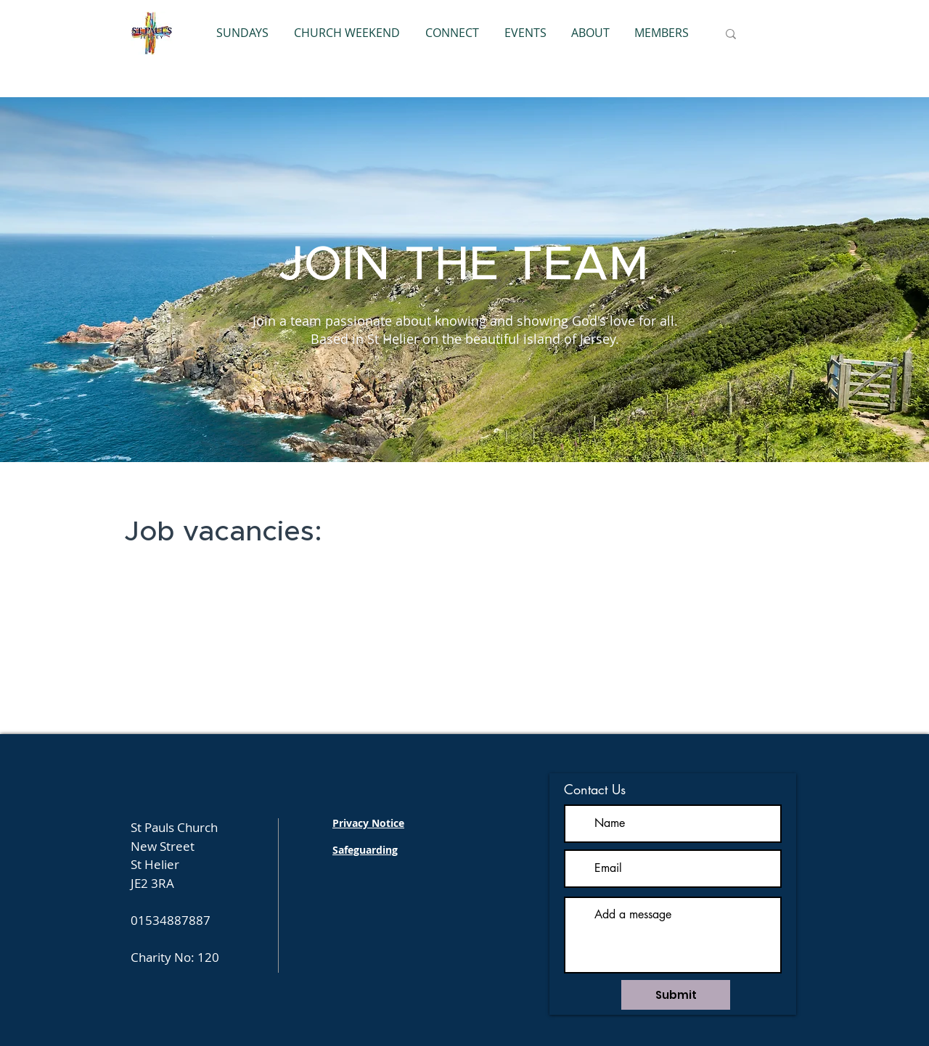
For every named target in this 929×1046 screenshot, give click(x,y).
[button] (451, 33)
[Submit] (675, 995)
